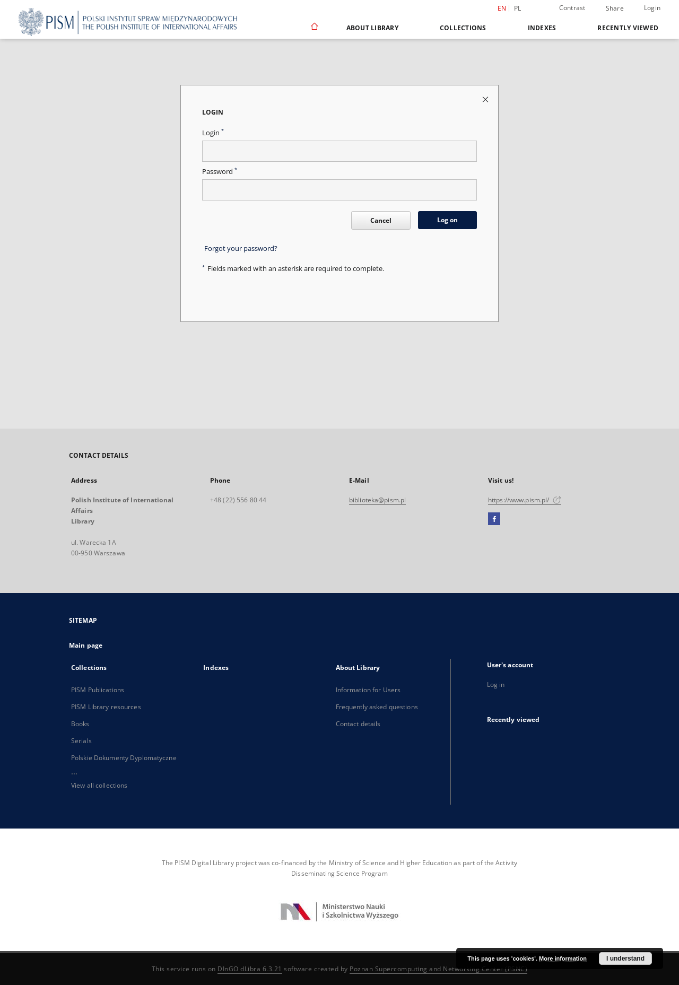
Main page (85, 645)
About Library (372, 27)
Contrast (572, 7)
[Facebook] (494, 519)
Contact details (358, 723)
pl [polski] (517, 8)
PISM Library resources (106, 706)
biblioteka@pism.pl (377, 499)
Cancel (380, 220)
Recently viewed (627, 27)
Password (219, 171)
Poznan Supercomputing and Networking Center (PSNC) (438, 968)
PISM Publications (97, 689)
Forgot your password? (240, 248)
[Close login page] (486, 99)
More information (563, 958)
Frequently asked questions (377, 706)
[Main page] (314, 27)
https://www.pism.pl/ (524, 499)
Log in (496, 684)
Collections (463, 27)
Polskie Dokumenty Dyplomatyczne (124, 757)
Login (652, 7)
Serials (81, 740)
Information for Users (368, 689)
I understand (625, 958)
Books (80, 723)
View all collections (99, 785)
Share (615, 8)
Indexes (542, 27)
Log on (447, 219)
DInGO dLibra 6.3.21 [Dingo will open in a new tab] (249, 968)
